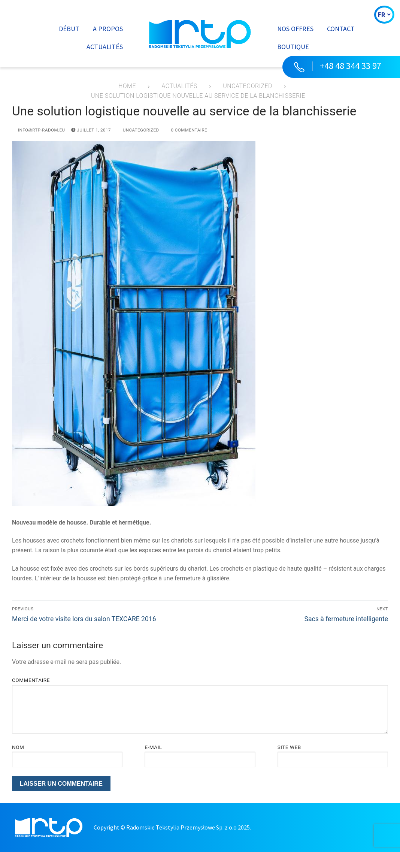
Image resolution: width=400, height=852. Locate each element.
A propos (108, 28)
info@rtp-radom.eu (38, 130)
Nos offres (295, 28)
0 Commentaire (186, 130)
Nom (18, 747)
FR (384, 14)
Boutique (293, 46)
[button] (341, 67)
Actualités (105, 46)
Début (69, 28)
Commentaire (31, 680)
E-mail (153, 747)
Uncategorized (138, 130)
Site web (289, 747)
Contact (341, 28)
